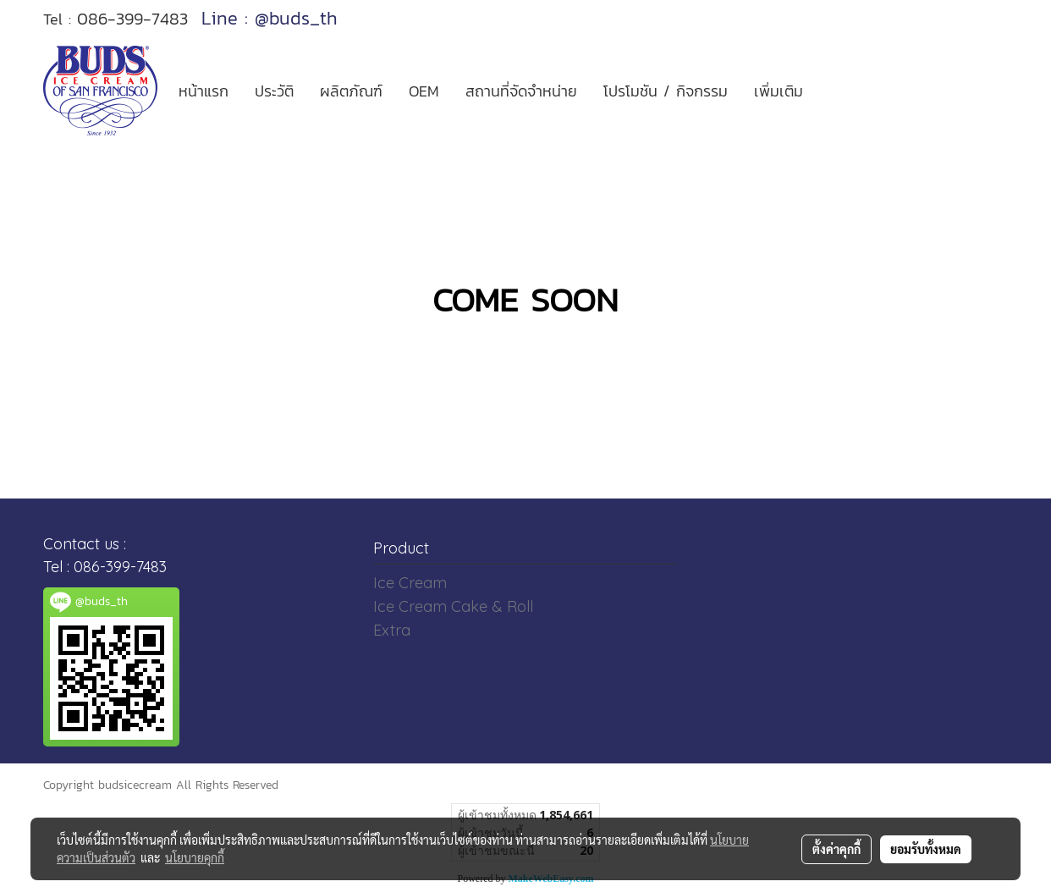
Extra (391, 630)
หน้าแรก (203, 91)
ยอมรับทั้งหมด (925, 849)
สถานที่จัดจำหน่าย (521, 91)
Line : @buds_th (269, 18)
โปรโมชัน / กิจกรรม (665, 91)
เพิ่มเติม (778, 91)
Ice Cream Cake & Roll (453, 606)
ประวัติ (274, 91)
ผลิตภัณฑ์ (351, 91)
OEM (424, 91)
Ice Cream (410, 582)
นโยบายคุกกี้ (194, 857)
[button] (831, 90)
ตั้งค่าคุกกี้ (836, 849)
